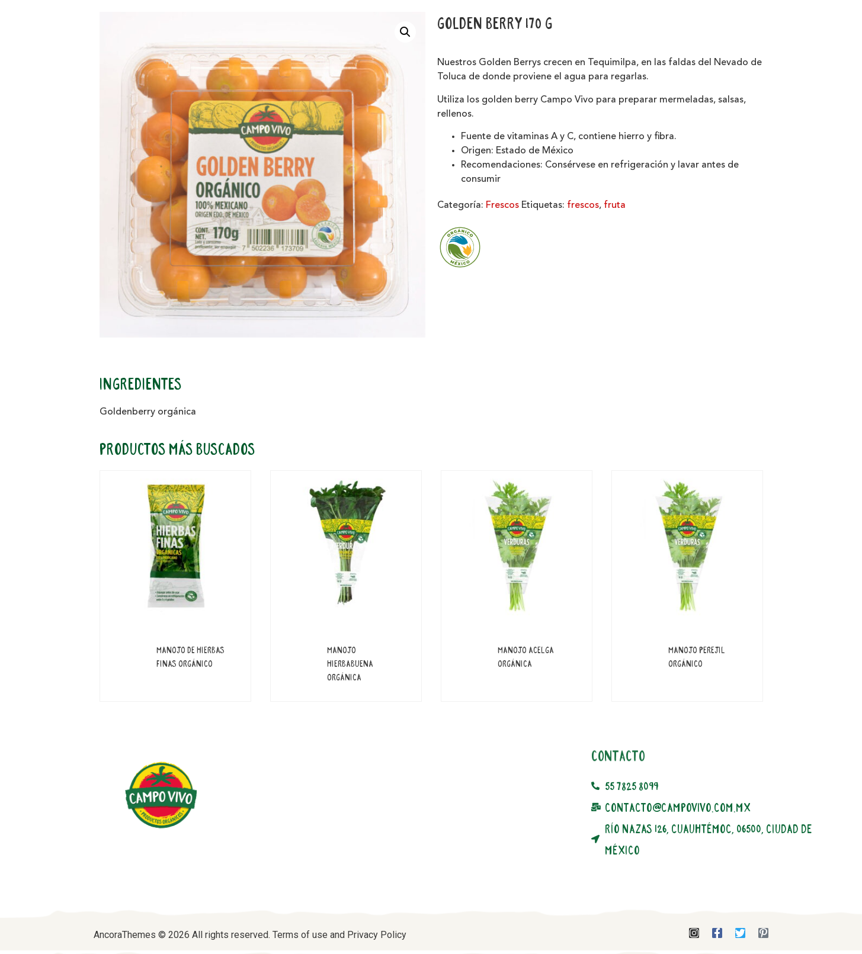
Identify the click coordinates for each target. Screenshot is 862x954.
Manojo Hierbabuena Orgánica (350, 663)
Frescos (502, 205)
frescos (583, 205)
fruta (615, 205)
